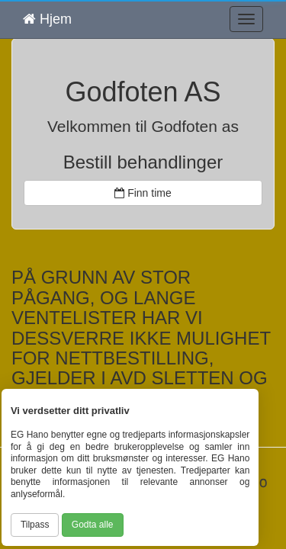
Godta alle (93, 524)
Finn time (142, 193)
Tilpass (35, 524)
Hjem (47, 19)
